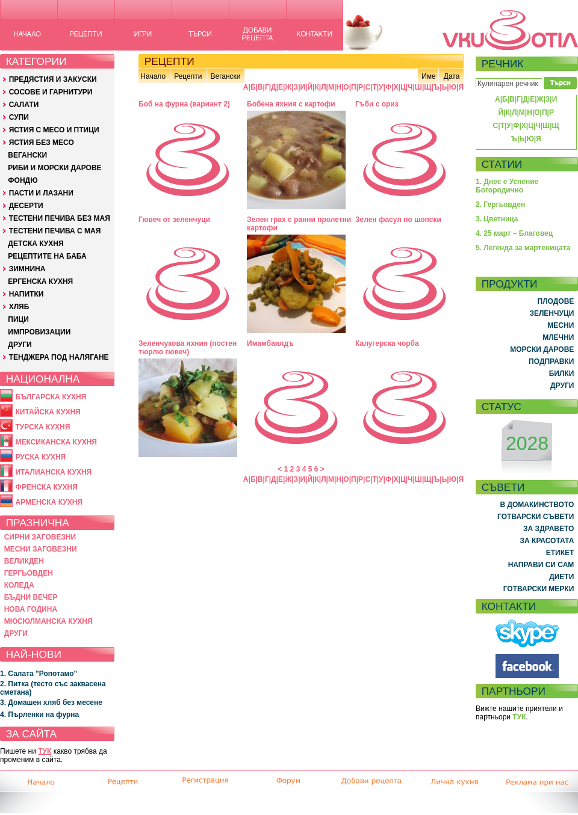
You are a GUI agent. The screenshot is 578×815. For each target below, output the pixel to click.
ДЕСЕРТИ (26, 205)
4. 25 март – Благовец (514, 233)
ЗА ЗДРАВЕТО (548, 528)
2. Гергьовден (500, 204)
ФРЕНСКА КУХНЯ (46, 487)
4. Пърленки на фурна (39, 714)
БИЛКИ (561, 373)
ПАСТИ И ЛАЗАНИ (41, 193)
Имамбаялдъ (270, 343)
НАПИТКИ (26, 294)
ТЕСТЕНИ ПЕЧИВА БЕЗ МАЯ (59, 218)
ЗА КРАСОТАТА (547, 541)
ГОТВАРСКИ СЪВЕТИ (535, 516)
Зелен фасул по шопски (398, 219)
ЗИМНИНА (27, 269)
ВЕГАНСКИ (27, 155)
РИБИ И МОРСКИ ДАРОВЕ (54, 168)
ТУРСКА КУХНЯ (42, 427)
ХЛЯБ (19, 307)
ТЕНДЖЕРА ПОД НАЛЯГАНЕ (59, 357)
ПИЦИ (18, 319)
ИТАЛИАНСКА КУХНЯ (53, 472)
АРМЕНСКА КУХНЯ (48, 502)
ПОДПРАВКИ (551, 361)
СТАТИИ (502, 164)
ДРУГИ (19, 344)
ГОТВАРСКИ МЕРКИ (538, 589)
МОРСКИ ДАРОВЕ (542, 349)
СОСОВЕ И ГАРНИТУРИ (51, 92)
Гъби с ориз (377, 104)
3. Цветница (497, 219)
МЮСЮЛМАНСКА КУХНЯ (48, 621)
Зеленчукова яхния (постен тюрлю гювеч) (187, 347)
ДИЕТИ (561, 577)
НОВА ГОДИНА (30, 609)
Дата (452, 76)
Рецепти (188, 76)
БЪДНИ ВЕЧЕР (31, 597)
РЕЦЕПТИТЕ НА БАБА (47, 256)
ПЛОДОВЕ (556, 301)
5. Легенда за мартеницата (523, 248)
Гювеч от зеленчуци (174, 219)
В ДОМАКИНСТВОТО (537, 504)
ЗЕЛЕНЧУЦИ (551, 313)
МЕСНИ (560, 325)
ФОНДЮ (22, 180)
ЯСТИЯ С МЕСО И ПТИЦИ (54, 130)
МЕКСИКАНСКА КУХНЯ (56, 442)
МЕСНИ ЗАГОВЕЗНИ (40, 549)
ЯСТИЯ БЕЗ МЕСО (41, 142)
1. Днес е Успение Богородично (507, 185)
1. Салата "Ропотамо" (38, 673)
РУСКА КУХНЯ (40, 457)
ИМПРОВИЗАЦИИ (39, 332)
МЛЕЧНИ (558, 337)
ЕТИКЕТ (560, 553)
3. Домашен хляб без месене (51, 702)
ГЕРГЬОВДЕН (28, 573)
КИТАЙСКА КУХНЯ (47, 412)
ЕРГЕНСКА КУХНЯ (40, 281)
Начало (153, 76)
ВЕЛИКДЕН (24, 561)
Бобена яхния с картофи (291, 104)
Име (428, 76)
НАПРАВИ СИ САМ (541, 565)
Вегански (225, 76)
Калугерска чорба (387, 343)
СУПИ (19, 117)
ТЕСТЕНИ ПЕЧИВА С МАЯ (55, 231)
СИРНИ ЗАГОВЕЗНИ (40, 537)
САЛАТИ (24, 104)
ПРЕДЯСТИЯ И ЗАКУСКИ (53, 79)
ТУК (44, 751)
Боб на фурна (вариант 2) (184, 104)
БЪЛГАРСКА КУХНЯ (50, 397)
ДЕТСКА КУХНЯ (35, 243)
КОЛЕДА (19, 585)
